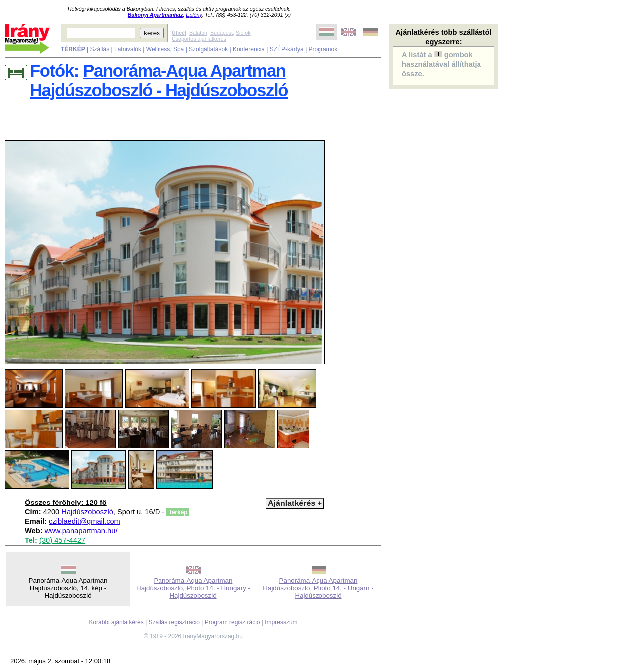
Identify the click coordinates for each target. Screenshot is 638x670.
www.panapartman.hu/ (81, 531)
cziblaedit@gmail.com (84, 521)
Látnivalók (127, 49)
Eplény (194, 15)
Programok (323, 49)
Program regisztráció (232, 622)
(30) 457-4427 (62, 540)
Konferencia (249, 49)
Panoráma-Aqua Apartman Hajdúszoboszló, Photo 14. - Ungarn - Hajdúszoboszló (318, 588)
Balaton (198, 33)
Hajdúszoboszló (87, 512)
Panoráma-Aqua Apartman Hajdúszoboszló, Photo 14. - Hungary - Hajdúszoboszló (193, 588)
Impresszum (281, 622)
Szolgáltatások (208, 49)
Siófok (243, 33)
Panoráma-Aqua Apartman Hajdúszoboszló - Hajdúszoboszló (159, 80)
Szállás (99, 49)
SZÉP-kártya (287, 49)
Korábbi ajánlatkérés (116, 622)
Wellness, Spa (165, 49)
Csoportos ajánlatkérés (199, 39)
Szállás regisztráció (174, 622)
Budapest (221, 33)
